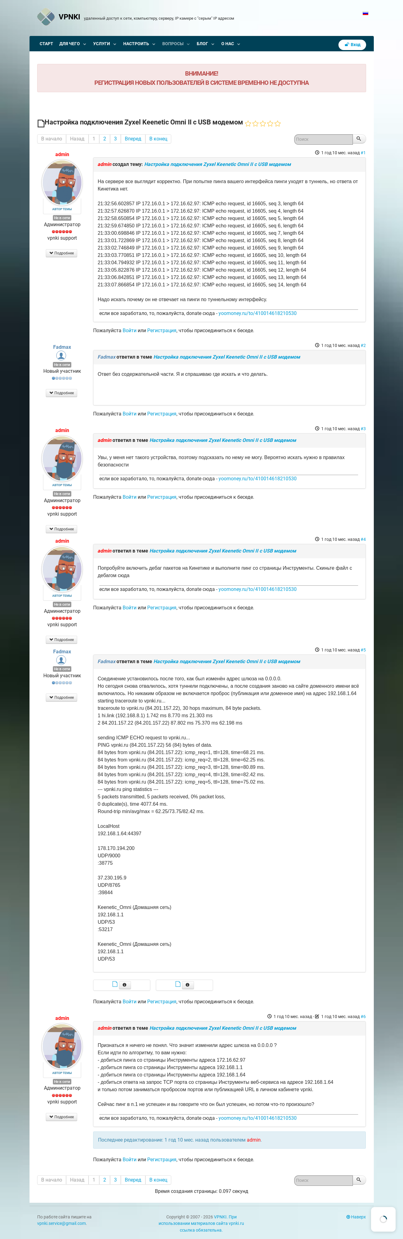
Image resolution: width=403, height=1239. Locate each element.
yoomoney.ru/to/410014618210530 (258, 313)
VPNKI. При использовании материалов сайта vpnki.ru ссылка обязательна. (201, 1223)
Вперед (133, 139)
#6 (363, 1016)
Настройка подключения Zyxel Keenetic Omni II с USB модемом (217, 164)
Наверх (356, 1217)
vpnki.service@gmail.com (61, 1223)
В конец (158, 139)
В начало (51, 139)
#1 (363, 152)
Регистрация (161, 330)
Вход (352, 44)
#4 (363, 539)
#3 (363, 428)
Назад (77, 139)
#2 (363, 345)
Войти (129, 330)
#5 (363, 649)
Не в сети (62, 218)
